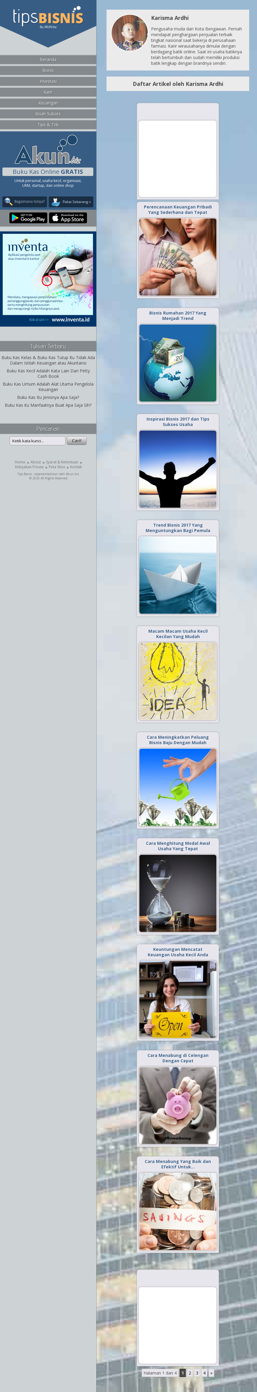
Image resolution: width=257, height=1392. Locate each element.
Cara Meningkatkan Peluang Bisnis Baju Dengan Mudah (178, 739)
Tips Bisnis (24, 474)
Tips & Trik (48, 124)
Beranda (48, 59)
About (35, 462)
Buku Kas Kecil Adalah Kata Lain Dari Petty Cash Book (48, 373)
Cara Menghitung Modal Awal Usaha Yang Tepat (178, 845)
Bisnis (48, 70)
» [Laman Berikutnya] (211, 1373)
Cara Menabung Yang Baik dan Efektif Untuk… (178, 1164)
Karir (48, 92)
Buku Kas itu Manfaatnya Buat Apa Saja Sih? (48, 405)
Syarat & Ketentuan (62, 462)
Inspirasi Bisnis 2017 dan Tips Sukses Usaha (178, 421)
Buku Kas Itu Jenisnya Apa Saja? (48, 397)
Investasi (48, 81)
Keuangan (48, 103)
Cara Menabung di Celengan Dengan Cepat (178, 1058)
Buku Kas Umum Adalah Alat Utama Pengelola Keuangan (48, 386)
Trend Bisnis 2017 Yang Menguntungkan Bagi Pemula (178, 527)
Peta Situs (57, 466)
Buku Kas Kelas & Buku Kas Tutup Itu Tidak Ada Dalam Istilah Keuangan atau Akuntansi (48, 360)
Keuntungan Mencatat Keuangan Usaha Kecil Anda (178, 952)
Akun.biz (72, 474)
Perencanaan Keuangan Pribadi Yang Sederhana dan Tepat (178, 209)
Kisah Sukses (48, 114)
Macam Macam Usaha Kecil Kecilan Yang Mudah (178, 633)
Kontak (76, 466)
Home (20, 462)
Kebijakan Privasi (29, 466)
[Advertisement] (177, 158)
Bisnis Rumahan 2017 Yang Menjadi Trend (177, 315)
